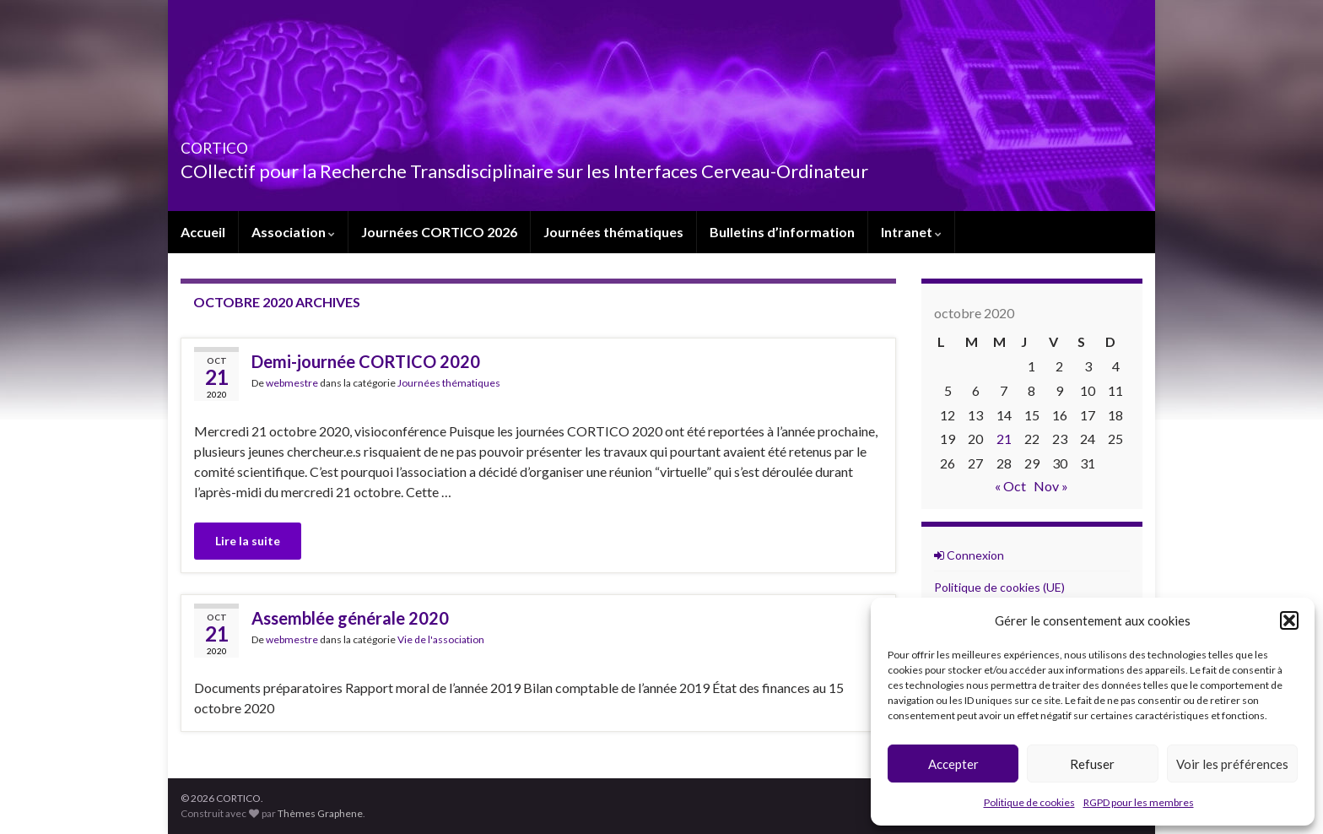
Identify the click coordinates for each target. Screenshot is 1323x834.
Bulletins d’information (782, 232)
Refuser (1092, 764)
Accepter (953, 764)
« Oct (1010, 486)
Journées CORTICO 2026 (439, 232)
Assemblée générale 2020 (350, 618)
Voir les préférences (1232, 764)
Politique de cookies (1029, 802)
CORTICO (237, 143)
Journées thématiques (613, 232)
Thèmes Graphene (320, 813)
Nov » (1051, 486)
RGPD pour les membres (1138, 802)
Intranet (911, 232)
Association (293, 232)
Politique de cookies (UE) (999, 587)
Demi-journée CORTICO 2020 (365, 361)
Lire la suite (247, 540)
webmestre (292, 382)
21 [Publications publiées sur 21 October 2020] (1004, 439)
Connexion (969, 555)
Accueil (203, 232)
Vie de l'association (440, 639)
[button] (1289, 620)
